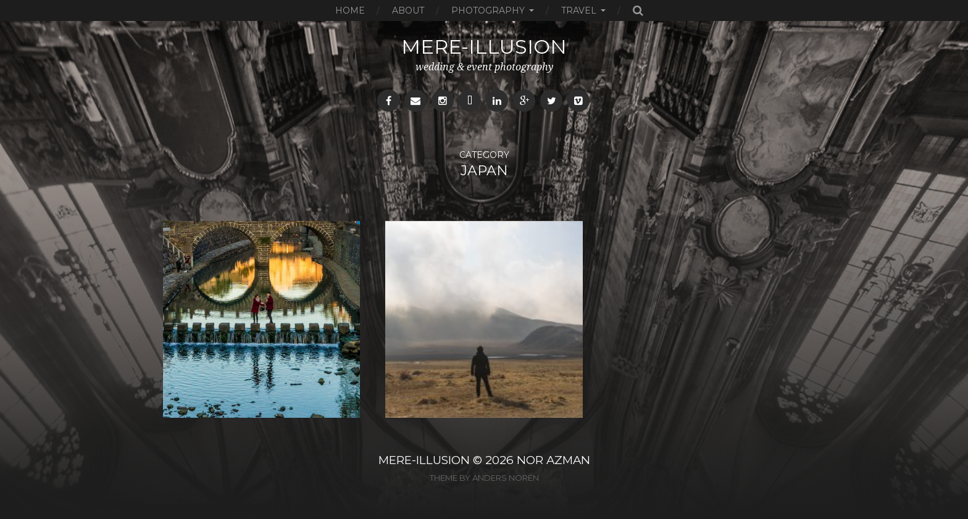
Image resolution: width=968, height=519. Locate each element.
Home (350, 10)
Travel (578, 10)
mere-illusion (484, 47)
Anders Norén (505, 478)
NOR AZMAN (553, 460)
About (408, 10)
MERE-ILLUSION (424, 460)
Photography (488, 10)
